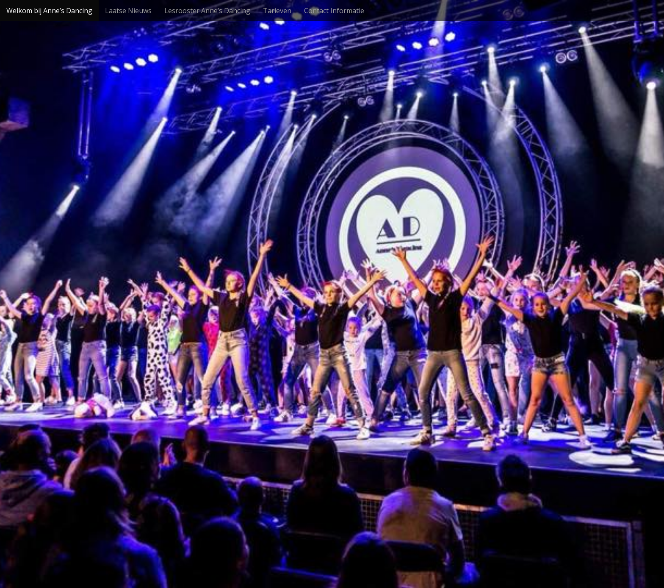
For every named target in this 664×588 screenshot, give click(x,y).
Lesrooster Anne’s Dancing (207, 10)
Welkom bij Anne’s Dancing (49, 10)
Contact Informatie (334, 10)
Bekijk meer (332, 324)
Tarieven (277, 10)
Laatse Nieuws (128, 10)
